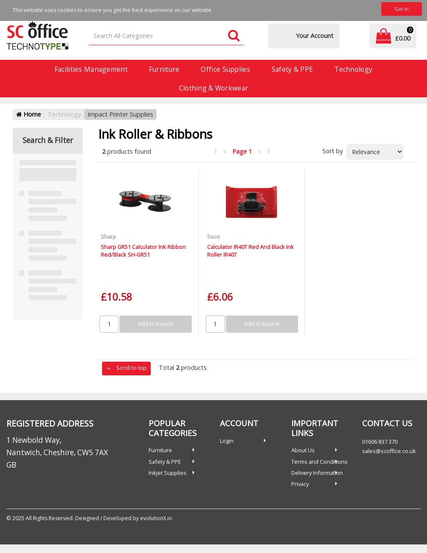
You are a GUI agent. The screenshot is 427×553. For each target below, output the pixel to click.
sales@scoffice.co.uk (389, 451)
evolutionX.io (156, 518)
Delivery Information (317, 473)
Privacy (300, 484)
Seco (213, 236)
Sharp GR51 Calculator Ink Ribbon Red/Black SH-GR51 (143, 250)
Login (227, 441)
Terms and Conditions (319, 461)
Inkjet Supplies (168, 473)
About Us (303, 450)
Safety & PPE (292, 69)
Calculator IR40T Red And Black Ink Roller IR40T (250, 250)
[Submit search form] (233, 36)
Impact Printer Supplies (120, 114)
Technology (353, 69)
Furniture (164, 69)
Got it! (402, 9)
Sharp (108, 236)
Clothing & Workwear (213, 88)
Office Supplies (225, 69)
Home (28, 114)
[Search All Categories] (166, 36)
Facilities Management (91, 69)
